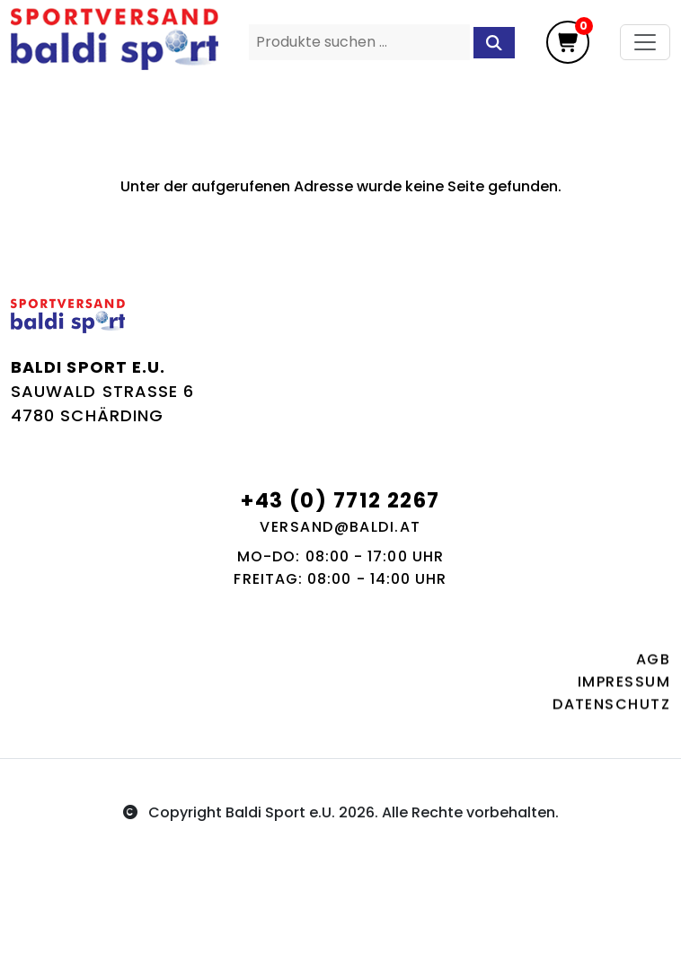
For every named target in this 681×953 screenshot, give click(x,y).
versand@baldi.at (340, 526)
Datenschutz (611, 708)
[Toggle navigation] (645, 42)
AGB (653, 663)
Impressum (624, 685)
